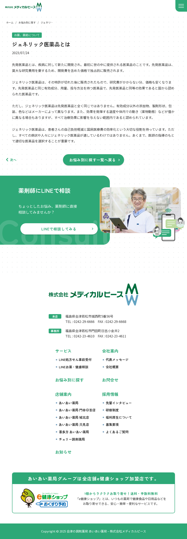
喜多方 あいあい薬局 (74, 431)
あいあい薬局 (68, 402)
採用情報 (110, 394)
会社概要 (112, 366)
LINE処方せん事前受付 (75, 359)
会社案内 (110, 351)
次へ (13, 159)
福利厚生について (119, 417)
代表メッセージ (117, 359)
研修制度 (112, 409)
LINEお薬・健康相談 (73, 366)
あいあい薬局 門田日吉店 (77, 409)
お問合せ (110, 380)
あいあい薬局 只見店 (74, 424)
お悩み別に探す (69, 380)
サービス (63, 351)
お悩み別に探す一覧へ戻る (92, 159)
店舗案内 (63, 394)
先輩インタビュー (119, 402)
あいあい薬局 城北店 (74, 417)
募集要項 (112, 424)
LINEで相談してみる (59, 228)
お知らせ (63, 452)
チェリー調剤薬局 (72, 439)
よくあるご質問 (117, 431)
